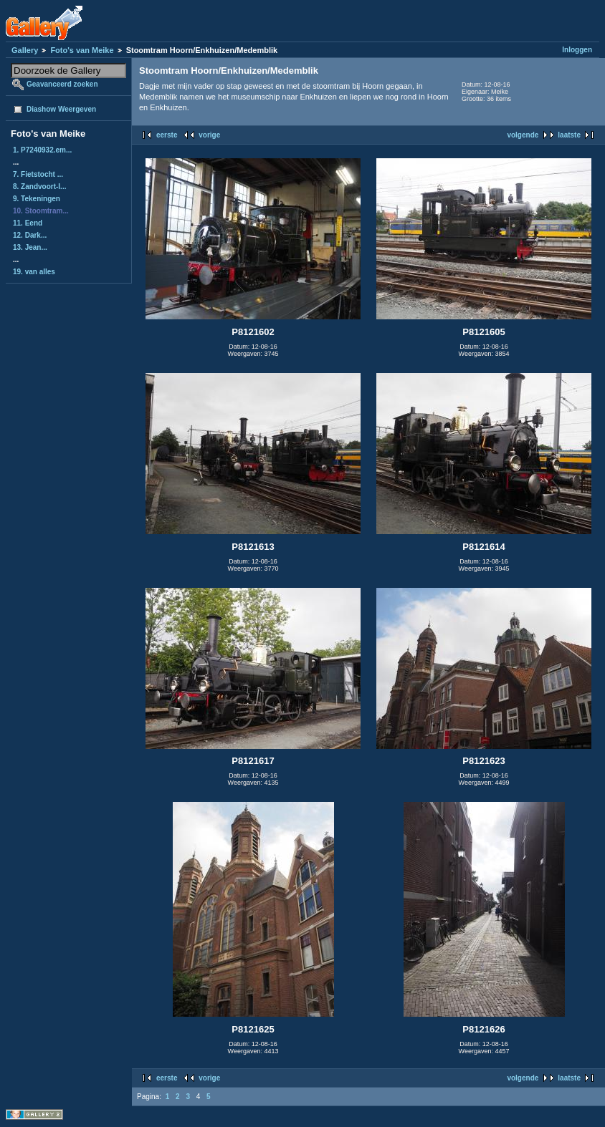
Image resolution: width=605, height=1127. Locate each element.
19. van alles (34, 272)
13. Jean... (30, 247)
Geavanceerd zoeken (62, 84)
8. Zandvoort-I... (39, 186)
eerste (166, 135)
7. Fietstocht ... (38, 174)
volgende (522, 135)
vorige (209, 135)
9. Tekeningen (36, 199)
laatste (569, 135)
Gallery (24, 50)
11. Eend (27, 223)
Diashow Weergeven (61, 109)
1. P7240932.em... (42, 150)
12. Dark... (30, 235)
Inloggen (577, 50)
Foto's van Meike (81, 50)
